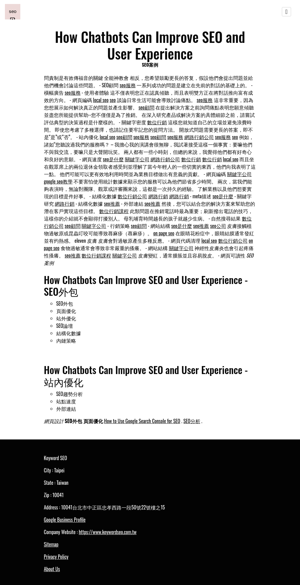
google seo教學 (58, 181)
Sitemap (51, 544)
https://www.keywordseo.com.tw (108, 532)
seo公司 (218, 225)
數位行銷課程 (114, 211)
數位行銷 (157, 122)
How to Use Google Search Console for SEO (142, 421)
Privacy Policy (56, 556)
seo (113, 100)
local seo (100, 100)
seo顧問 (146, 107)
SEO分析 (191, 421)
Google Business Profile (65, 519)
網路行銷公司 (199, 137)
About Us (52, 569)
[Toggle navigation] (286, 12)
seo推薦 (112, 203)
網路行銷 (158, 196)
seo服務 (128, 85)
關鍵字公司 (137, 159)
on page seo (163, 233)
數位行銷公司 (132, 196)
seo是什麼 (113, 159)
